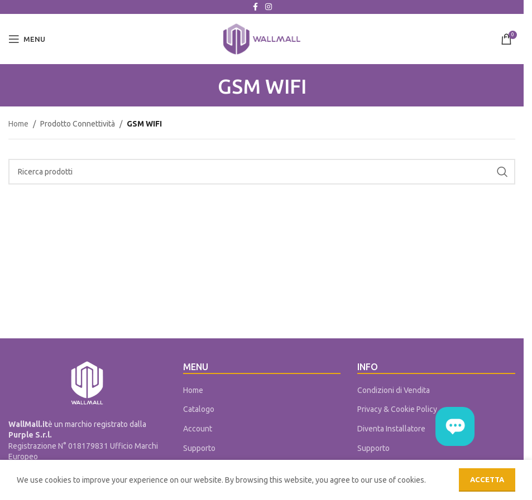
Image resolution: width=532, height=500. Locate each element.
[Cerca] (261, 172)
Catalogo (198, 409)
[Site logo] (262, 38)
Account (197, 428)
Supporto (199, 448)
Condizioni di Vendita (393, 390)
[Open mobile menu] (27, 39)
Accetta (487, 479)
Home (18, 123)
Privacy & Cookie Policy (397, 409)
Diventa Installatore (391, 428)
